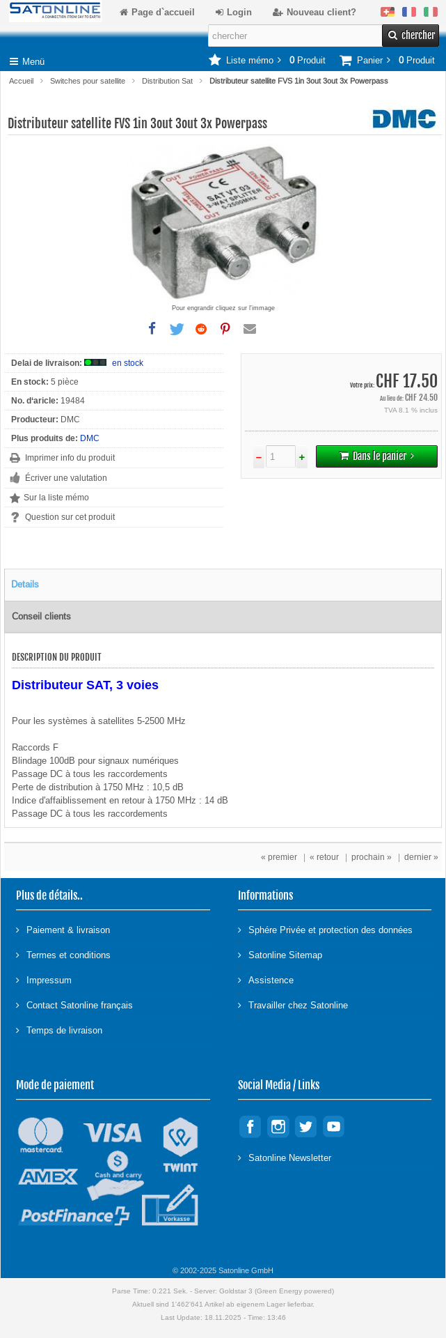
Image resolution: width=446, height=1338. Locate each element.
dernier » (421, 857)
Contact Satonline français (74, 1004)
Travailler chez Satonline (293, 1004)
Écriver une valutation (66, 478)
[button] (152, 328)
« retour (324, 857)
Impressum (44, 979)
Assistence (266, 979)
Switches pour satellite (87, 81)
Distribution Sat (167, 81)
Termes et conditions (63, 954)
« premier (279, 857)
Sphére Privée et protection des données (325, 929)
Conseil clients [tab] (41, 616)
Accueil (21, 81)
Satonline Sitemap (280, 954)
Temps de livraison (59, 1030)
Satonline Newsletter (284, 1157)
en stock (127, 363)
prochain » (371, 857)
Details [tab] (25, 584)
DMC (89, 438)
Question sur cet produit (70, 517)
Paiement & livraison (63, 929)
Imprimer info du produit (70, 458)
